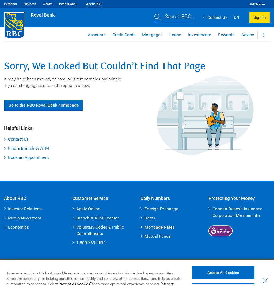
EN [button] (236, 17)
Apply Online (88, 208)
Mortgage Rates (159, 227)
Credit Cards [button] (123, 34)
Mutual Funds (157, 236)
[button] (174, 17)
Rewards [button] (226, 34)
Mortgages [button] (152, 34)
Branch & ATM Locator (97, 218)
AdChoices (257, 4)
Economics (18, 227)
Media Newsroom (24, 218)
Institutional (68, 4)
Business (29, 4)
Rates (149, 218)
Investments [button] (199, 34)
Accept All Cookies (223, 277)
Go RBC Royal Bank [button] (43, 105)
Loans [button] (175, 34)
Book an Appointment (28, 157)
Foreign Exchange (161, 208)
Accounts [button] (96, 34)
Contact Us (217, 17)
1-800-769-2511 (91, 242)
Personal (10, 4)
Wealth (48, 4)
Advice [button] (247, 34)
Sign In (259, 17)
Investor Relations (25, 208)
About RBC (94, 4)
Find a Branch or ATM (28, 148)
